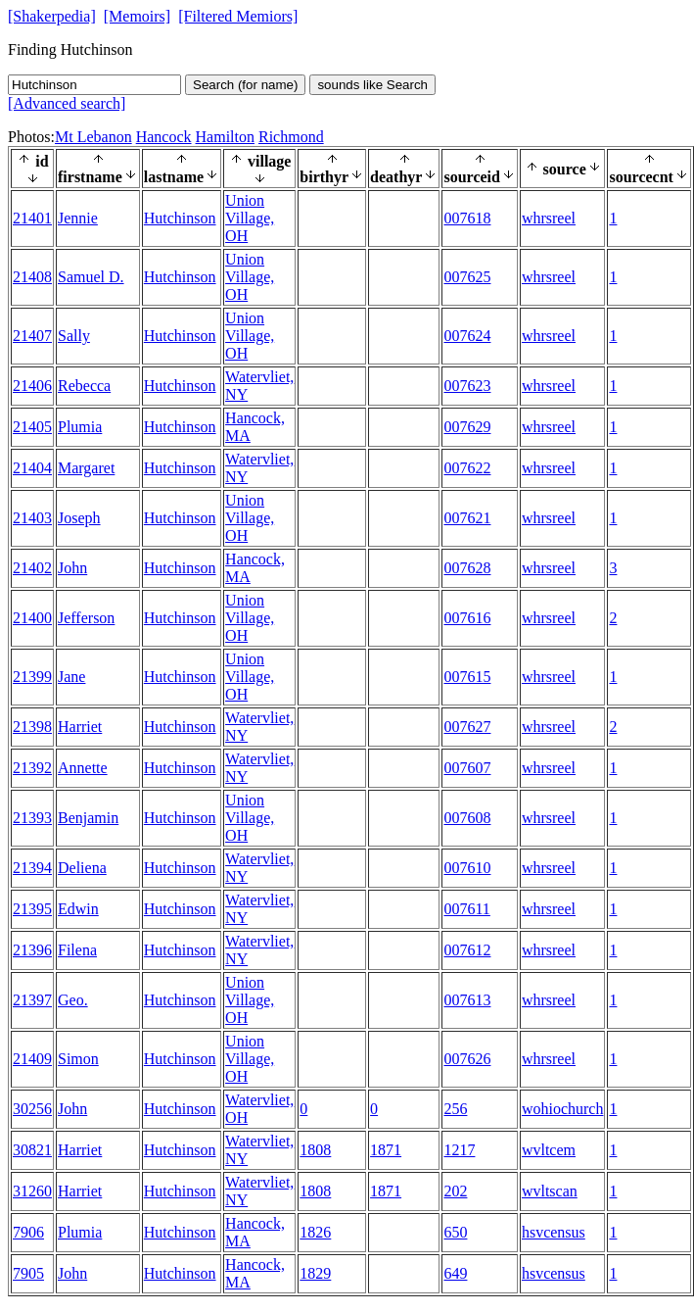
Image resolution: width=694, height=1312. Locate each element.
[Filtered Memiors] (238, 16)
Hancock (164, 136)
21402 (32, 567)
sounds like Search (372, 84)
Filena (77, 950)
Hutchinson (180, 218)
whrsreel (549, 218)
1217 (459, 1150)
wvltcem (549, 1150)
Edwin (78, 908)
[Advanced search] (66, 103)
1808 (315, 1150)
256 (455, 1108)
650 (455, 1232)
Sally (74, 335)
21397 (32, 1000)
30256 (32, 1108)
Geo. (73, 1000)
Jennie (78, 218)
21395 (32, 908)
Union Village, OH (249, 218)
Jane (71, 676)
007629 (466, 426)
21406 (32, 385)
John (72, 567)
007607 (466, 767)
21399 (32, 676)
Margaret (86, 468)
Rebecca (84, 385)
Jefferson (86, 617)
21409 (32, 1058)
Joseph (79, 518)
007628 (466, 567)
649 (455, 1273)
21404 (32, 468)
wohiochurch (563, 1108)
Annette (83, 767)
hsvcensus (553, 1232)
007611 (466, 908)
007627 (466, 726)
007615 (466, 676)
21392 (32, 767)
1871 (385, 1150)
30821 (32, 1150)
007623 (466, 385)
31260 (32, 1191)
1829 (315, 1273)
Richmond (291, 136)
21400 (32, 617)
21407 (32, 335)
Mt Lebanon (93, 136)
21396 (32, 950)
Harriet (80, 726)
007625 (466, 276)
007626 (466, 1058)
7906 (28, 1232)
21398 (32, 726)
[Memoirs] (137, 16)
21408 (32, 276)
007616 (466, 617)
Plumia (80, 426)
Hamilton (225, 136)
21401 (32, 218)
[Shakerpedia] (52, 16)
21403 (32, 518)
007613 (466, 1000)
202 (455, 1191)
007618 (466, 218)
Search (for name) (245, 84)
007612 (466, 950)
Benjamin (88, 817)
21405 (32, 426)
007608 (466, 817)
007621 (466, 518)
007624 (466, 335)
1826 (315, 1232)
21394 (32, 867)
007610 (466, 867)
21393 (32, 817)
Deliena (82, 867)
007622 (466, 468)
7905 (28, 1273)
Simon (78, 1058)
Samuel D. (91, 276)
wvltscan (550, 1191)
